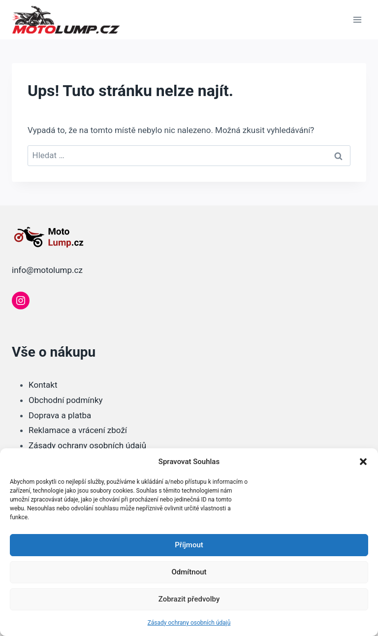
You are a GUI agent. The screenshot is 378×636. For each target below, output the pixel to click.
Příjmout (189, 544)
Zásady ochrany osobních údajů (189, 622)
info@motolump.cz (47, 270)
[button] (363, 462)
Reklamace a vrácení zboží (78, 430)
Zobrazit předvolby (189, 599)
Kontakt (43, 385)
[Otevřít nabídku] (357, 19)
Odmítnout (189, 572)
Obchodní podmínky (66, 400)
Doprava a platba (60, 415)
